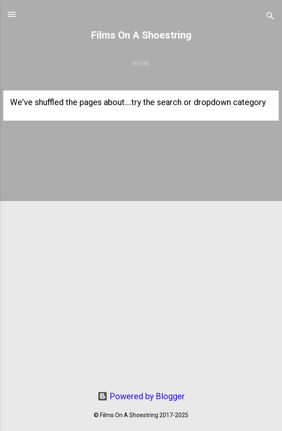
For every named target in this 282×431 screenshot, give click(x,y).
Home (141, 63)
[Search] (270, 17)
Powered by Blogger (141, 396)
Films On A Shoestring (141, 35)
